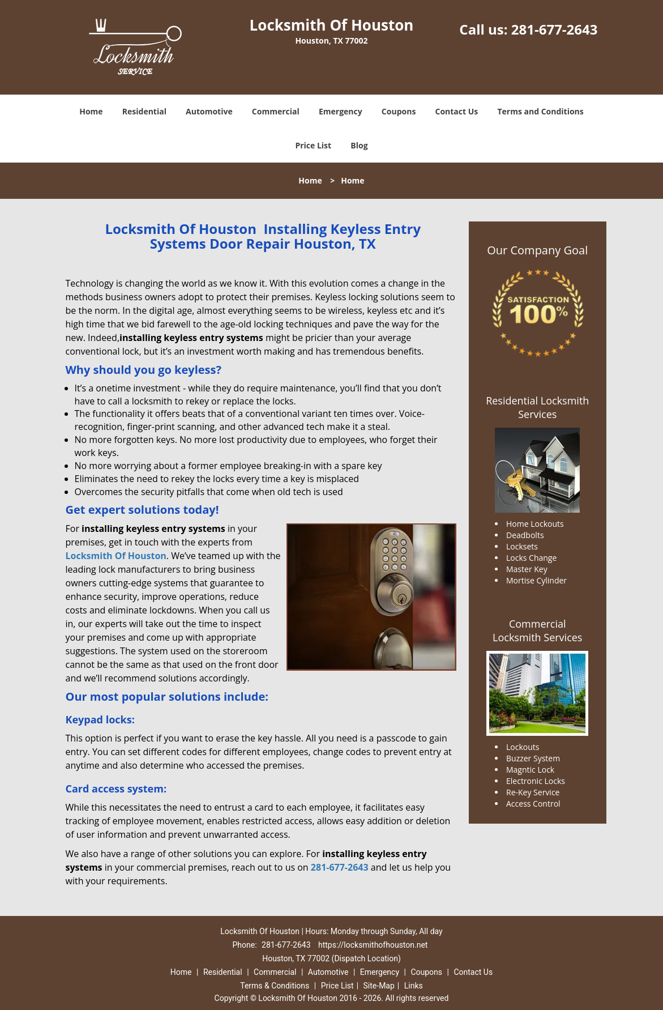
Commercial (276, 111)
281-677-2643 (554, 29)
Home (90, 111)
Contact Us (456, 111)
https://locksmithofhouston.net (372, 944)
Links (413, 985)
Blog (358, 145)
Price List (313, 145)
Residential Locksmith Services (537, 407)
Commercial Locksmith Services (537, 630)
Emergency (340, 111)
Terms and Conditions (540, 111)
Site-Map (379, 985)
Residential (144, 111)
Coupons (399, 111)
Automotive (209, 111)
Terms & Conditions (274, 985)
